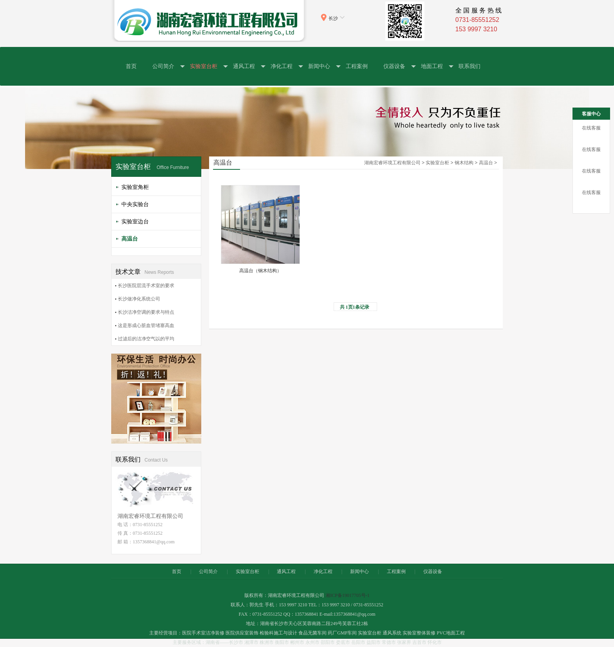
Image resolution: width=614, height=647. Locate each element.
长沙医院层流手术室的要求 (146, 285)
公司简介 (163, 66)
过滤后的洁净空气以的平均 (146, 338)
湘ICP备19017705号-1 (347, 595)
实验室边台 (135, 221)
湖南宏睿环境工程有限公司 (392, 162)
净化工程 (282, 66)
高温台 (129, 238)
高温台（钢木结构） (260, 270)
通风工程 (244, 66)
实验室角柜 (135, 187)
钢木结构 (464, 162)
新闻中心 (319, 66)
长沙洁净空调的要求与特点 (146, 312)
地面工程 (432, 66)
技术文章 (145, 271)
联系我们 (469, 66)
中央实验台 (135, 204)
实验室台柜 (203, 66)
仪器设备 (394, 66)
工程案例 (357, 66)
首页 (131, 66)
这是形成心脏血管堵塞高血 (146, 325)
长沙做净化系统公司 (139, 299)
